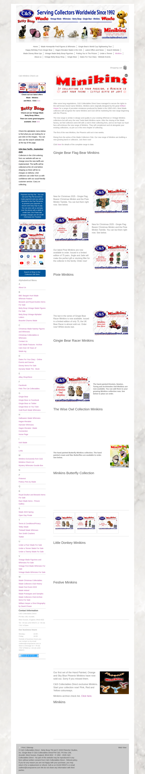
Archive (39, 345)
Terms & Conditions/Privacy (30, 523)
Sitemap (30, 748)
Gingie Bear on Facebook (29, 400)
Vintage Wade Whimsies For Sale (32, 572)
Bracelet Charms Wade (28, 321)
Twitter (21, 537)
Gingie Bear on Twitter (27, 403)
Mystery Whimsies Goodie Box (31, 465)
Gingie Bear (23, 397)
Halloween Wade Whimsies (30, 418)
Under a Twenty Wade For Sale (31, 552)
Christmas (23, 335)
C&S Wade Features (27, 345)
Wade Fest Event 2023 (28, 587)
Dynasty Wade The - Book (29, 369)
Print (22, 748)
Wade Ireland (24, 590)
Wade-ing (22, 351)
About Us (22, 287)
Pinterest (22, 478)
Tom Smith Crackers (27, 533)
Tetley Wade (24, 527)
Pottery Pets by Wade (27, 482)
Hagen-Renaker (25, 421)
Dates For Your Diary (27, 359)
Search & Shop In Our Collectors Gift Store (32, 273)
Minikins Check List (26, 462)
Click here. (86, 696)
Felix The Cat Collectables (29, 389)
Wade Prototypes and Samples (31, 594)
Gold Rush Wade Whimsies (30, 410)
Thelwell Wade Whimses (28, 530)
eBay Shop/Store (25, 377)
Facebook (23, 385)
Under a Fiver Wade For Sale (30, 545)
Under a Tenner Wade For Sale (31, 548)
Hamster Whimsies (26, 425)
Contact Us (23, 341)
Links (21, 451)
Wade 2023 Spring (26, 512)
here (59, 144)
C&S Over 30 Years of (27, 348)
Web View (122, 748)
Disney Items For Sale (27, 366)
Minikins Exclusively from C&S (31, 459)
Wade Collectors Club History (30, 584)
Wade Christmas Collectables (30, 580)
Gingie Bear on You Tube (29, 407)
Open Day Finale (25, 515)
